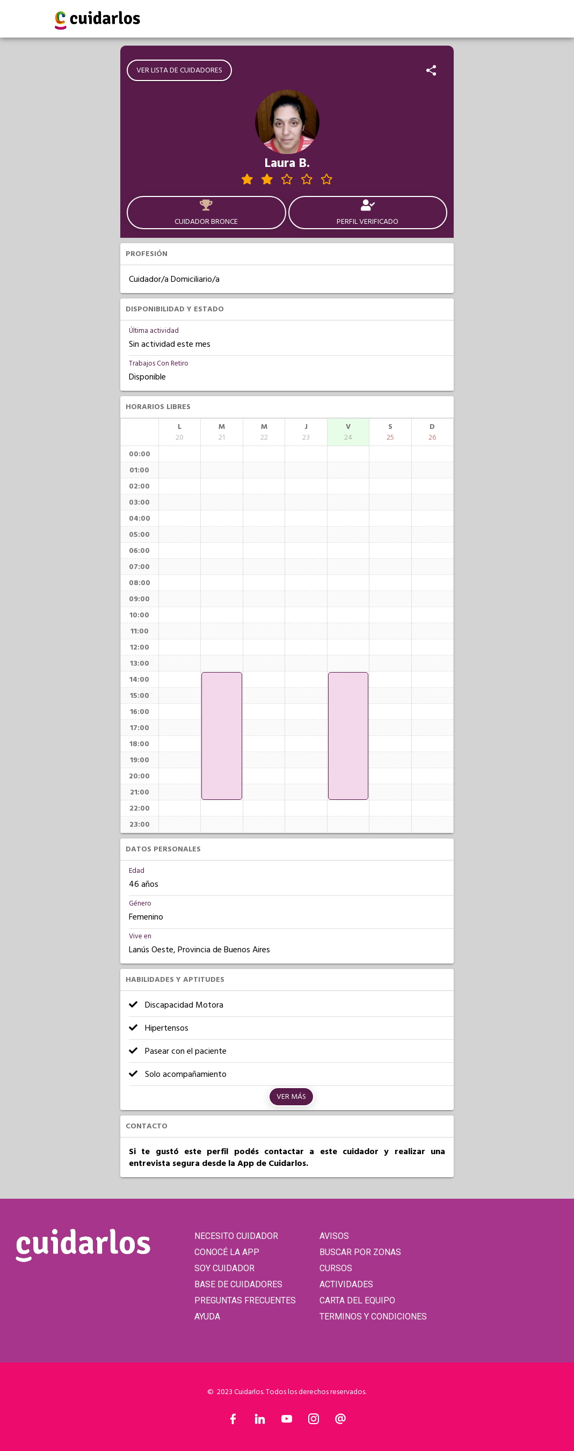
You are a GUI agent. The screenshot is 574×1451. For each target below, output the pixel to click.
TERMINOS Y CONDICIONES (373, 1316)
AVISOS (334, 1236)
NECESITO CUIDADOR (236, 1236)
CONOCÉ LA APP (226, 1252)
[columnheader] (179, 432)
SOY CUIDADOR (224, 1268)
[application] (221, 736)
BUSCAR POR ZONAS (360, 1252)
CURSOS (335, 1268)
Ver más (291, 1096)
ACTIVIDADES (346, 1284)
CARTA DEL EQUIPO (357, 1300)
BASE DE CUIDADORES (238, 1284)
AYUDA (207, 1316)
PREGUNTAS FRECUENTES (245, 1300)
